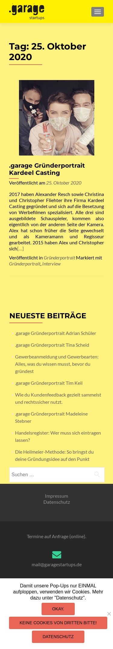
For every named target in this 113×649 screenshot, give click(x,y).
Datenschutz (56, 502)
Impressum (56, 496)
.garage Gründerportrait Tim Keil (49, 383)
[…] (20, 248)
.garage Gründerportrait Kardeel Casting (47, 169)
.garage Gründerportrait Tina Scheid (52, 345)
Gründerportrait (59, 257)
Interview (51, 263)
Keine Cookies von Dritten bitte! (58, 622)
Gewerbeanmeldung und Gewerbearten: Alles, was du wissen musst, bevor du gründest (57, 364)
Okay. (58, 608)
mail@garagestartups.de (57, 564)
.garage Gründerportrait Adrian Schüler (55, 333)
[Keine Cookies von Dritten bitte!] (109, 614)
